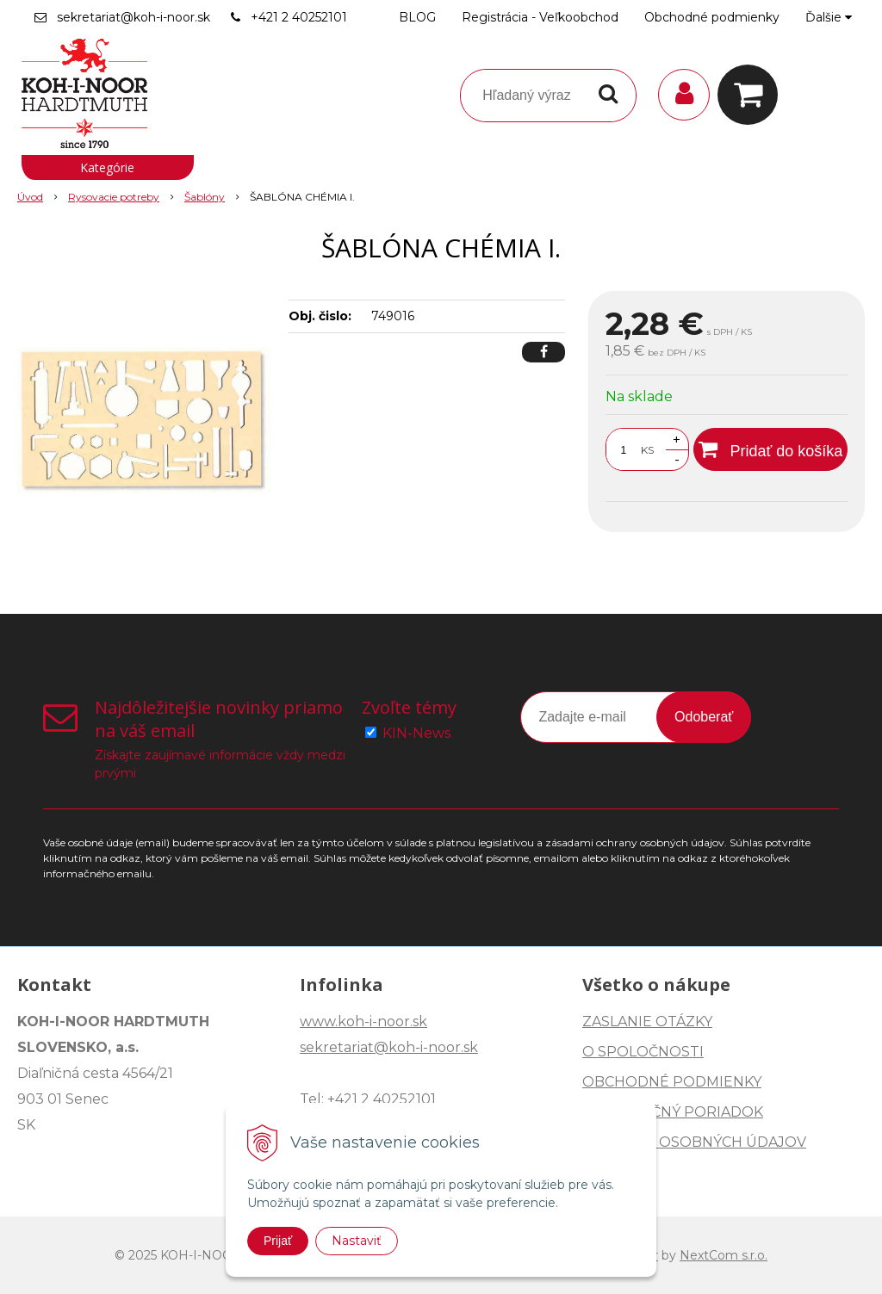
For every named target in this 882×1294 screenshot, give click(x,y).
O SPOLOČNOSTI (643, 1051)
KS (647, 449)
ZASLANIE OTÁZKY (647, 1021)
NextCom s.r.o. (723, 1255)
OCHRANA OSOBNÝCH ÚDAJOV (694, 1142)
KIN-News (416, 733)
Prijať (278, 1241)
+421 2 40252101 (299, 17)
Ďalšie (828, 17)
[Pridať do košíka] (770, 449)
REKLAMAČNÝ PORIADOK (672, 1112)
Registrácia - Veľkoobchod (540, 17)
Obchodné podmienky (712, 17)
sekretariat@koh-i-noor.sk (133, 17)
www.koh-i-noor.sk (363, 1021)
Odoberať (703, 716)
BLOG (417, 17)
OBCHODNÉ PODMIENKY (671, 1082)
